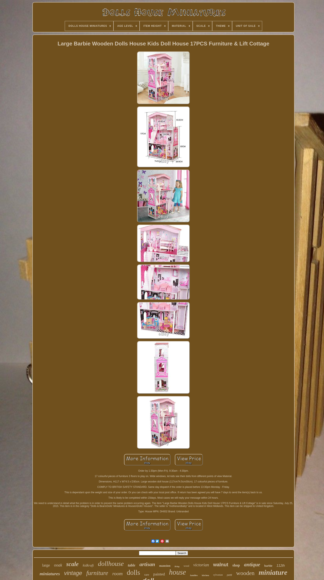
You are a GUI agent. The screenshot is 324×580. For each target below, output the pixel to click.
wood (186, 565)
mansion (164, 565)
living (177, 566)
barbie (268, 565)
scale (72, 564)
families (194, 575)
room (117, 573)
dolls (133, 572)
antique (252, 564)
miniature (273, 572)
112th (280, 565)
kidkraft (88, 565)
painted (159, 574)
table (131, 565)
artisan (147, 564)
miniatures (50, 573)
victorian (201, 564)
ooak (58, 565)
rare (146, 574)
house (177, 572)
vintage (73, 573)
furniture (97, 572)
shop (236, 565)
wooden (245, 573)
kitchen (205, 575)
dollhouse (111, 563)
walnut (220, 564)
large (46, 565)
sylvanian (218, 574)
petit (229, 574)
